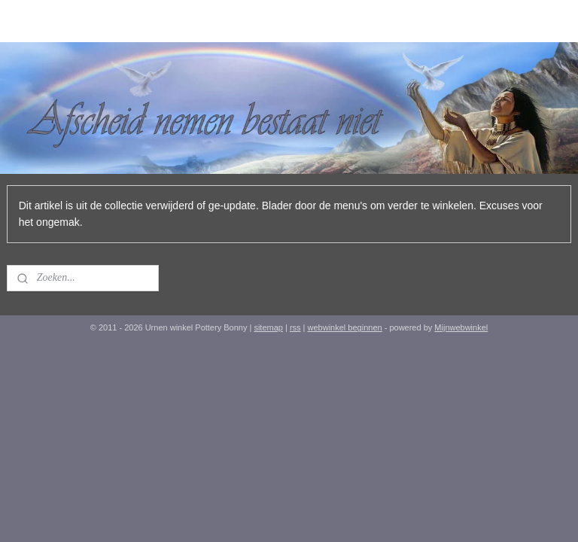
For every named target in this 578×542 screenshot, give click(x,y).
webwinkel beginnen (345, 327)
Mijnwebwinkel (461, 327)
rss (295, 327)
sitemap (268, 327)
